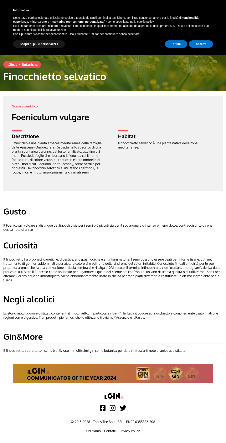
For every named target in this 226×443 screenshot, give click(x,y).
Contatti (110, 431)
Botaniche (30, 64)
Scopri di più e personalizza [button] (39, 44)
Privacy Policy (129, 431)
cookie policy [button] (145, 21)
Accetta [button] (201, 44)
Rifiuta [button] (176, 44)
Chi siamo (93, 431)
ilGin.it (12, 64)
